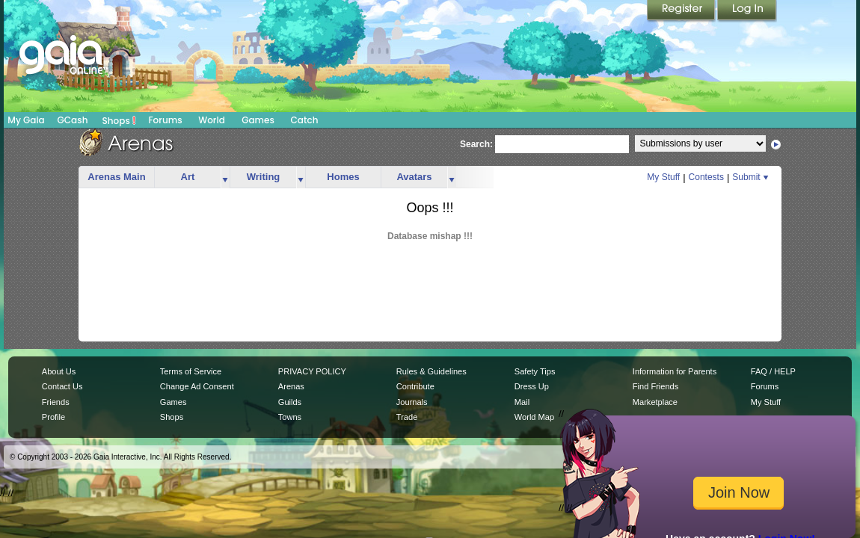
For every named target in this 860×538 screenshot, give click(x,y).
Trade (406, 416)
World (211, 120)
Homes (343, 176)
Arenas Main (116, 176)
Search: (476, 144)
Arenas (291, 386)
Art (188, 176)
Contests (706, 177)
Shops (119, 120)
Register (682, 11)
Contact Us (62, 386)
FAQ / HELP (773, 371)
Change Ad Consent (197, 386)
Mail (522, 402)
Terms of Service (190, 371)
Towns (289, 416)
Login (747, 11)
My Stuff (663, 177)
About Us (59, 371)
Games (258, 120)
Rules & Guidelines (431, 371)
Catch (305, 120)
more (225, 177)
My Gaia (25, 120)
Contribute (415, 386)
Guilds (289, 402)
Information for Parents (674, 371)
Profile (53, 416)
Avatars (413, 176)
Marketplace (655, 402)
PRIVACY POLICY (312, 371)
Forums (165, 120)
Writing (263, 176)
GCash (73, 120)
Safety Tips (535, 371)
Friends (56, 402)
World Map (534, 416)
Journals (412, 402)
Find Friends (655, 386)
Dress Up (532, 386)
